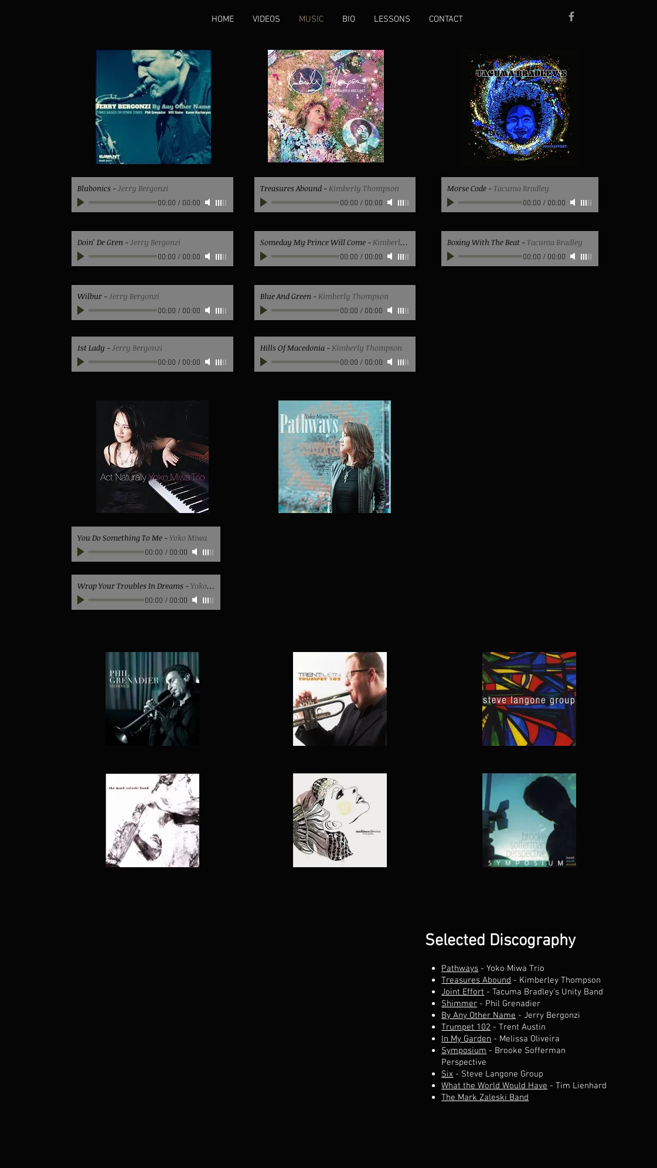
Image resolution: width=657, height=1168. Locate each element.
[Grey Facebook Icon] (571, 16)
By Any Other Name (478, 1015)
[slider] (221, 203)
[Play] (82, 202)
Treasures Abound (476, 980)
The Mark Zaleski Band (485, 1097)
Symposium (463, 1050)
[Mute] (209, 202)
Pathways (459, 968)
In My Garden (466, 1039)
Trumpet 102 (466, 1027)
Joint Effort (462, 992)
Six (447, 1074)
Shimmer (459, 1004)
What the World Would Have (494, 1086)
